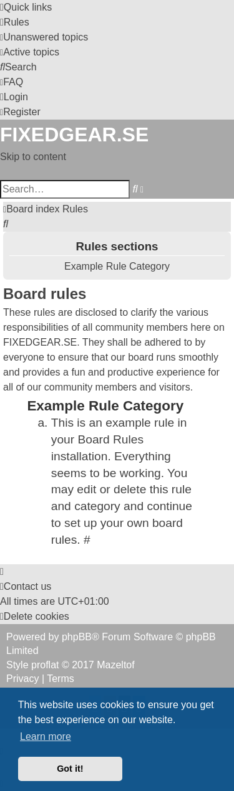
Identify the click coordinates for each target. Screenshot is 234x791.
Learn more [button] (45, 736)
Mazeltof (115, 665)
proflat (45, 665)
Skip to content (33, 156)
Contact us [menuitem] (25, 586)
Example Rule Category (117, 266)
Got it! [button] (70, 769)
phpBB (77, 637)
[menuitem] (14, 22)
